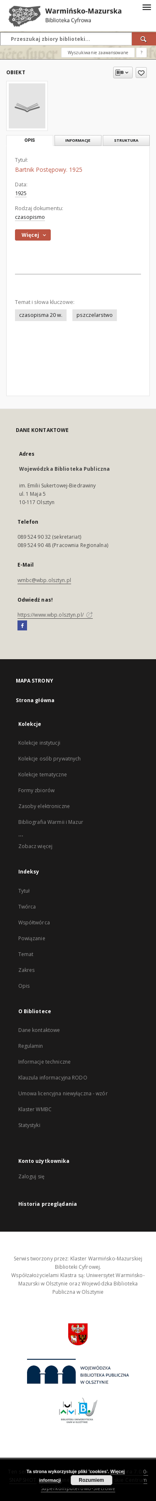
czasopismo (30, 217)
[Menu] (146, 6)
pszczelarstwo (95, 315)
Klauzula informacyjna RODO (52, 1077)
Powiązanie (31, 938)
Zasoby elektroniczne (44, 806)
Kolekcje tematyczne (42, 774)
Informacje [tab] (77, 140)
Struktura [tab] (126, 140)
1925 (21, 193)
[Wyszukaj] (144, 38)
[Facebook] (22, 626)
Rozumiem (91, 1480)
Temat (26, 954)
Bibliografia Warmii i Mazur (50, 822)
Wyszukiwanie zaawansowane (98, 52)
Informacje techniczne (44, 1061)
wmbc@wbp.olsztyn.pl (44, 580)
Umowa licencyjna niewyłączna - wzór (63, 1093)
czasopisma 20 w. (40, 315)
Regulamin (30, 1045)
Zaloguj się (31, 1176)
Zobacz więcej (35, 846)
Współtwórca (34, 922)
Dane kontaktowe (39, 1030)
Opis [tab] (30, 140)
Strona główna (35, 700)
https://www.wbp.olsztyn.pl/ (55, 614)
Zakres (26, 970)
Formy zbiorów (36, 790)
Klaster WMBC (35, 1109)
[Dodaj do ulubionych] (141, 72)
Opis (24, 985)
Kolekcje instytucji (39, 742)
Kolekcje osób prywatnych (49, 758)
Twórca (27, 906)
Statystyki (29, 1125)
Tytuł (24, 890)
